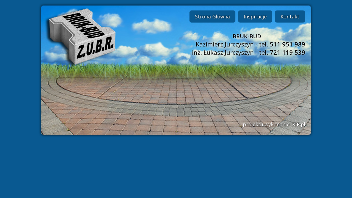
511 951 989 (287, 44)
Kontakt (289, 16)
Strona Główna (212, 16)
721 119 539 (287, 52)
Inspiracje (255, 16)
